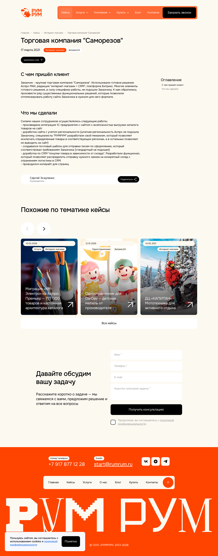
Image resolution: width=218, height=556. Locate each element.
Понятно (71, 541)
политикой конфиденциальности (146, 422)
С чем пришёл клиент (173, 85)
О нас (103, 482)
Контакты (153, 12)
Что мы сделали (170, 89)
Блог (138, 12)
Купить (121, 12)
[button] (27, 229)
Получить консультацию (146, 409)
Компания (100, 12)
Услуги (80, 12)
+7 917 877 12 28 (67, 464)
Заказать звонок (179, 12)
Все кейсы (109, 323)
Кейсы (65, 12)
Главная (53, 482)
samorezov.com (33, 60)
